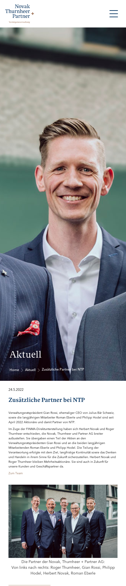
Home (14, 370)
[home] (18, 13)
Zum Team (15, 473)
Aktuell (30, 370)
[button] (114, 13)
